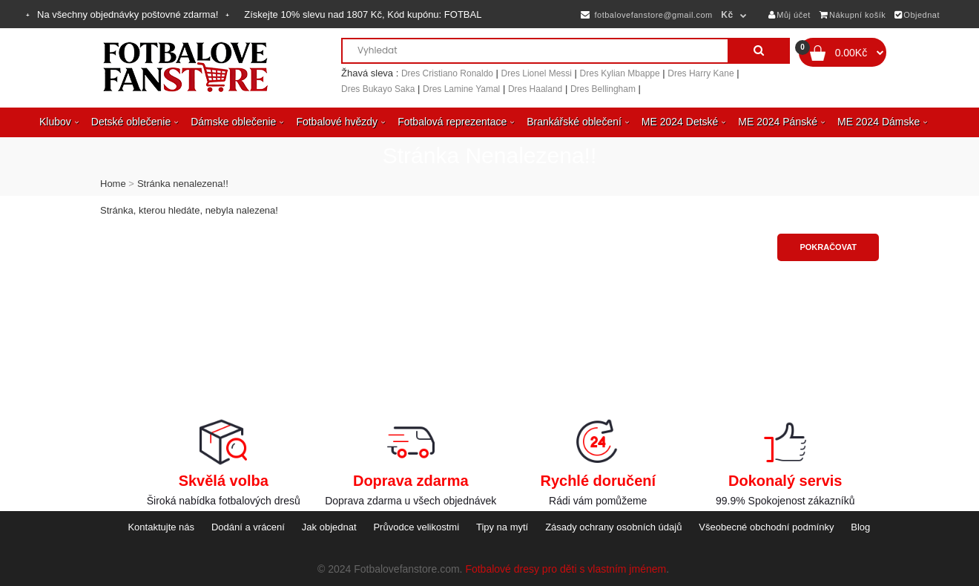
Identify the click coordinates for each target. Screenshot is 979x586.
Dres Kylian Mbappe (620, 73)
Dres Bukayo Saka (378, 89)
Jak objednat (329, 527)
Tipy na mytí (502, 527)
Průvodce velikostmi (416, 527)
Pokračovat (828, 247)
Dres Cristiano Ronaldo (447, 73)
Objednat (917, 14)
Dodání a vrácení (248, 527)
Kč (727, 15)
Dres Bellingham (603, 89)
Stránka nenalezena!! (182, 183)
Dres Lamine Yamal (461, 89)
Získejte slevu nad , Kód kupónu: (362, 14)
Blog (860, 527)
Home (113, 183)
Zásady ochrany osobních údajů (613, 527)
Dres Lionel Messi (536, 73)
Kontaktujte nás (161, 527)
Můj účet (789, 14)
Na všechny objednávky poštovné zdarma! (127, 14)
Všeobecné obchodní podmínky (766, 527)
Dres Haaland (535, 89)
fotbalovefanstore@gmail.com (646, 14)
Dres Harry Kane (701, 73)
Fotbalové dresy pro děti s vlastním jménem (565, 569)
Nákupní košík (853, 14)
